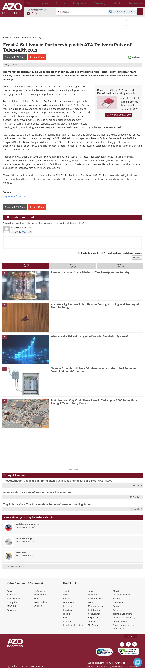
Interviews (68, 606)
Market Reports (95, 598)
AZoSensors (39, 590)
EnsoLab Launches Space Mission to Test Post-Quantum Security (90, 272)
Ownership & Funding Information (123, 626)
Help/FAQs (93, 617)
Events (91, 602)
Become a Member (122, 594)
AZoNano (11, 594)
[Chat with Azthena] (137, 662)
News (17, 37)
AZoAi (36, 598)
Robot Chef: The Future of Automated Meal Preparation (37, 492)
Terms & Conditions (122, 613)
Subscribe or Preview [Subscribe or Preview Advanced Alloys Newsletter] (25, 541)
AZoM (10, 590)
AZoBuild (11, 606)
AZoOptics (12, 602)
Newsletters (119, 602)
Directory (67, 610)
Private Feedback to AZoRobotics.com (123, 253)
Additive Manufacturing (28, 524)
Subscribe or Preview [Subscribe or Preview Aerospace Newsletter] (25, 555)
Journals (67, 621)
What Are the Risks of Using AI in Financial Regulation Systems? (89, 336)
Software (92, 594)
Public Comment (89, 253)
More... (138, 3)
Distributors (94, 610)
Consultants (94, 613)
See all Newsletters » (14, 566)
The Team (93, 625)
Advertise (117, 610)
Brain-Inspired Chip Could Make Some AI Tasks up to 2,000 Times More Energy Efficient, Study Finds (94, 401)
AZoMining (12, 610)
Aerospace (21, 552)
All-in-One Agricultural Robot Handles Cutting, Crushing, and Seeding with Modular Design (96, 306)
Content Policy (120, 621)
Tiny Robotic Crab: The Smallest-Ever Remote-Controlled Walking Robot (47, 504)
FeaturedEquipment (120, 265)
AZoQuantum (40, 594)
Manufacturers (95, 606)
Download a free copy (119, 114)
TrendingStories (25, 265)
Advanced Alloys (24, 538)
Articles (66, 598)
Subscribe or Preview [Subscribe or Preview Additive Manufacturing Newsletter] (25, 527)
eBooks (66, 613)
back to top (130, 636)
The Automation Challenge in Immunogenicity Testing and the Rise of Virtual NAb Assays (57, 480)
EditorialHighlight (73, 265)
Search (116, 598)
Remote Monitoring (31, 37)
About (66, 590)
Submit (136, 257)
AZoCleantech (13, 598)
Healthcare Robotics (73, 625)
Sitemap (92, 621)
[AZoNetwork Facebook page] (32, 13)
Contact (116, 606)
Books (66, 617)
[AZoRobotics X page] (36, 13)
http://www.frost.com (14, 196)
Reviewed (136, 57)
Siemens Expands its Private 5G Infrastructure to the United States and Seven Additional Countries (94, 370)
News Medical (40, 602)
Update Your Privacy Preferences (25, 664)
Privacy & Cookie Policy (124, 617)
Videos (91, 590)
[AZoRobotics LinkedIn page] (28, 13)
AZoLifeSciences (41, 606)
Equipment (68, 602)
